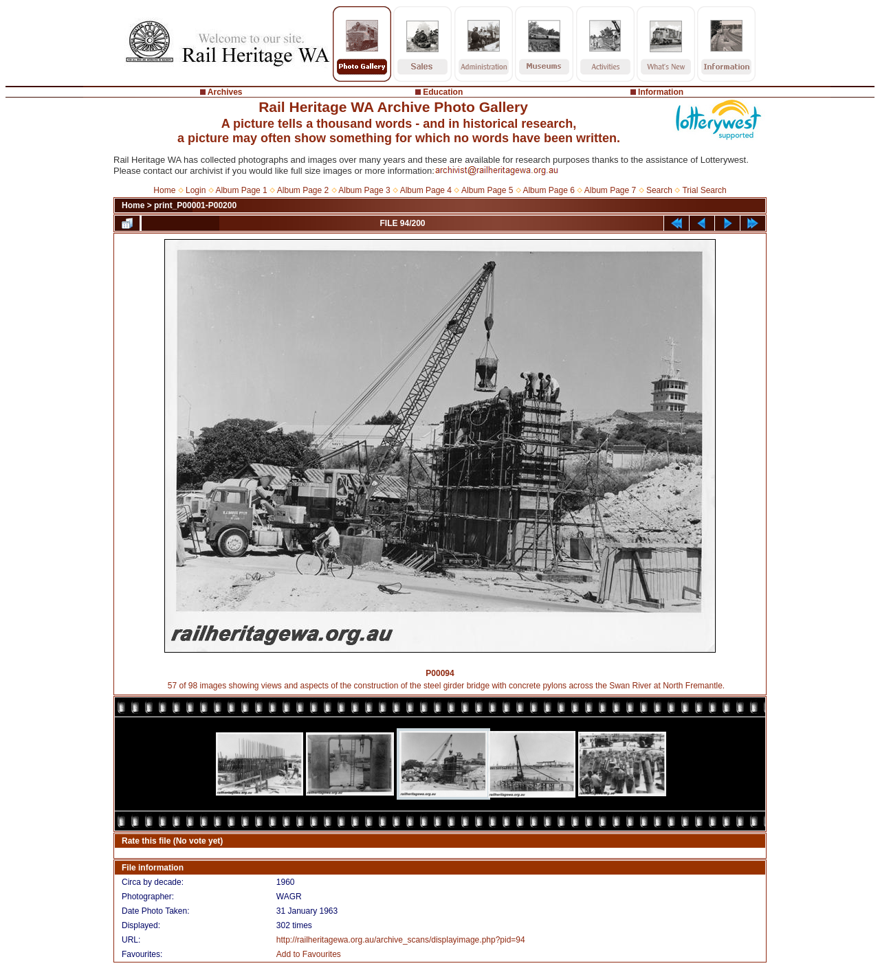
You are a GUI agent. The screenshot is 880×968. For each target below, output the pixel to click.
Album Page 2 (303, 190)
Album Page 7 (610, 190)
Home (164, 190)
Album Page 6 (548, 190)
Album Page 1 (241, 190)
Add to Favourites (308, 954)
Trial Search (704, 190)
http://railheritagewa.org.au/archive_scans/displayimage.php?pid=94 (400, 940)
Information (660, 92)
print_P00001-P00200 (195, 205)
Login (196, 190)
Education (443, 92)
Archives (225, 92)
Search (659, 190)
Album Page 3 (364, 190)
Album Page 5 (487, 190)
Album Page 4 (426, 190)
